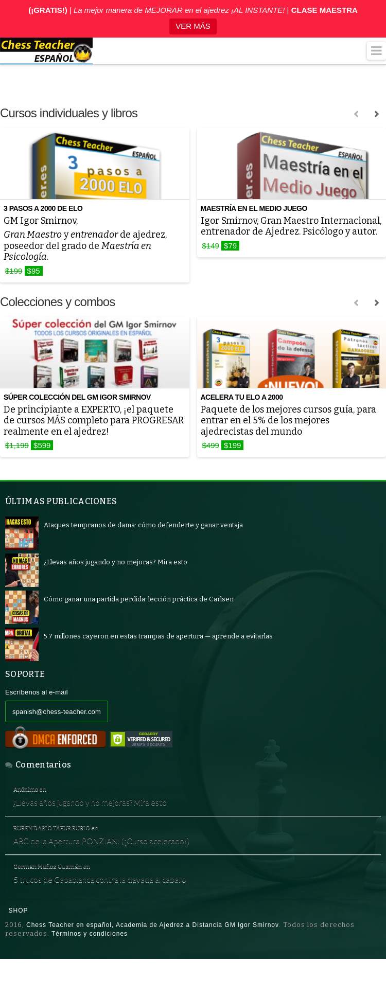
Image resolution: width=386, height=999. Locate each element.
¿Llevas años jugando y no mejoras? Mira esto (99, 809)
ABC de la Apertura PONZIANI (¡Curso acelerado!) (110, 853)
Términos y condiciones (89, 953)
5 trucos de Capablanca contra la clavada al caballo (108, 896)
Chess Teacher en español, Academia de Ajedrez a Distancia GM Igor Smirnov (152, 944)
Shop (18, 930)
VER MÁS (193, 26)
